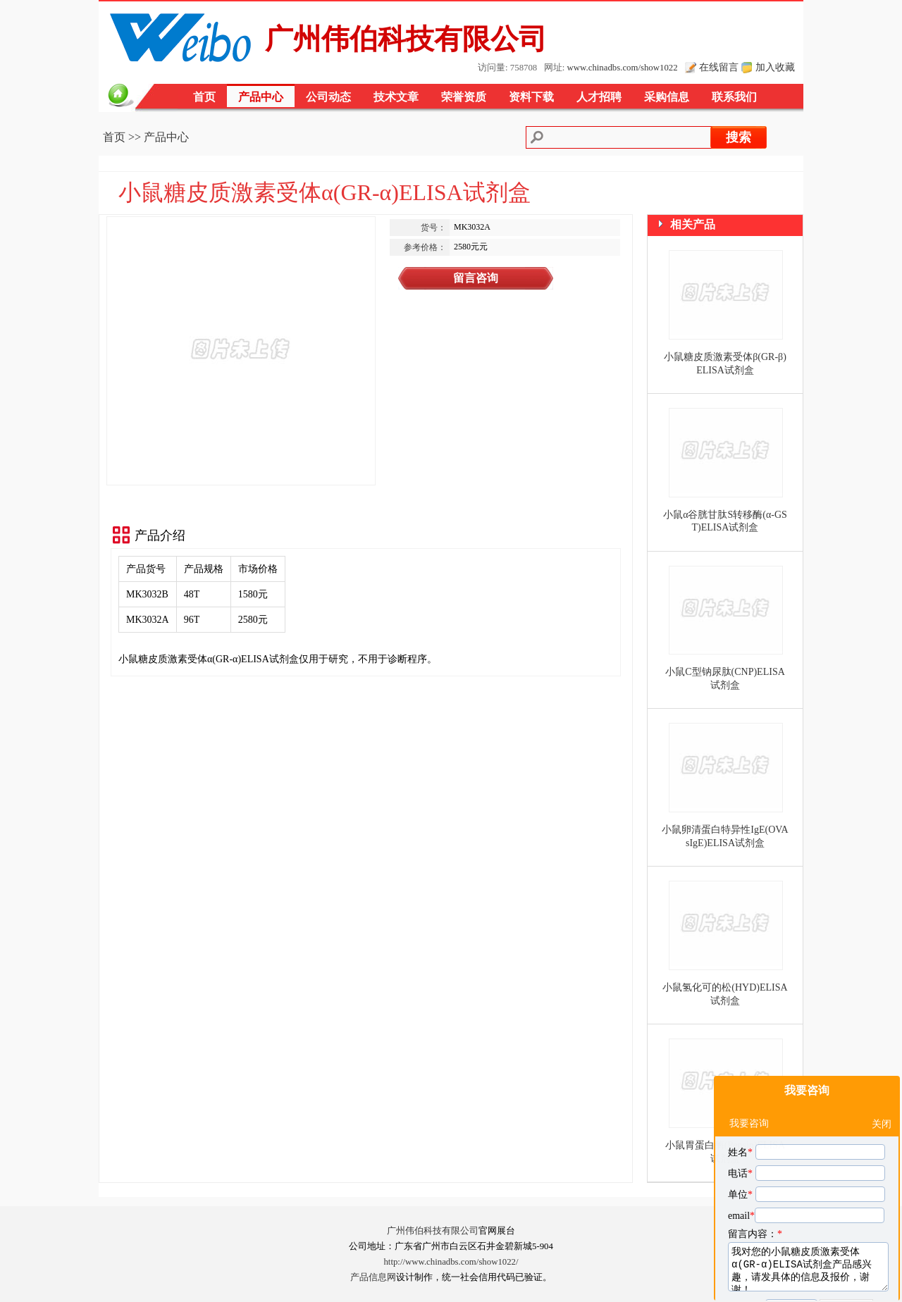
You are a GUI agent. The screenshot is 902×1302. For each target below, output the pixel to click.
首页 (204, 97)
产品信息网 (373, 1277)
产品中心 (260, 97)
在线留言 (719, 67)
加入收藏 (775, 67)
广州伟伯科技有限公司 (432, 1231)
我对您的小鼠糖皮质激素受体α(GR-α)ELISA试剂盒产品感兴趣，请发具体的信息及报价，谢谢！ (808, 1201)
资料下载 (531, 97)
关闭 (881, 1058)
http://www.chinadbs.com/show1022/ (450, 1262)
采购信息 (666, 97)
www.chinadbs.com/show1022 (622, 68)
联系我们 (734, 97)
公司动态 (328, 97)
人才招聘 (599, 97)
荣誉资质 (463, 97)
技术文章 (396, 97)
